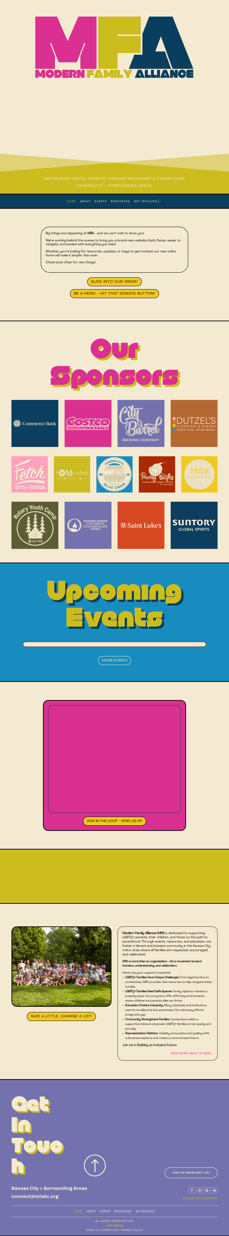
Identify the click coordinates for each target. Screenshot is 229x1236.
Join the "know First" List (191, 1172)
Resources (120, 201)
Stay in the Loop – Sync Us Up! (114, 821)
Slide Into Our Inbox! (114, 282)
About (85, 201)
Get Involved (145, 201)
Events (101, 201)
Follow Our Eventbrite (200, 1199)
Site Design (114, 1226)
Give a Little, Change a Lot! (61, 1016)
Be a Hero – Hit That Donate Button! (114, 293)
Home (71, 201)
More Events (114, 660)
